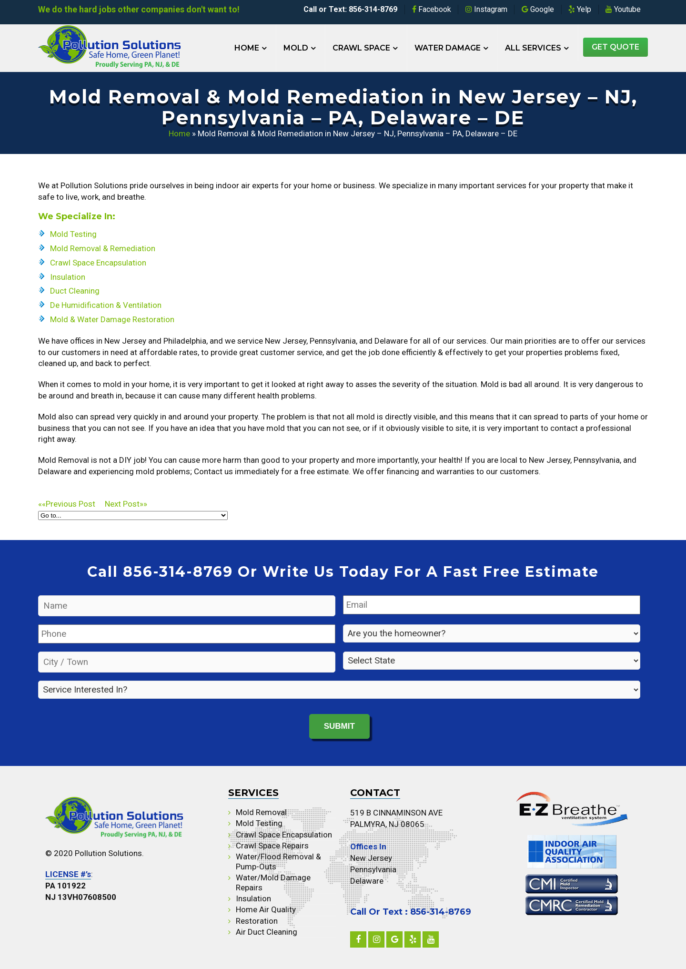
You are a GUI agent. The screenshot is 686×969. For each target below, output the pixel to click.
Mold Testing (73, 234)
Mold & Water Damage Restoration (112, 319)
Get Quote (615, 46)
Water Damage (447, 47)
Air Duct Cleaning (266, 932)
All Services (533, 47)
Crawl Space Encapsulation (98, 262)
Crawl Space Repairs (272, 845)
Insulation (67, 277)
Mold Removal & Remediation (102, 248)
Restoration (257, 920)
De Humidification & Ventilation (105, 305)
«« (71, 504)
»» (126, 504)
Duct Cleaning (75, 291)
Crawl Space (361, 47)
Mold (295, 47)
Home (246, 47)
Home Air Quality (266, 909)
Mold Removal (261, 811)
